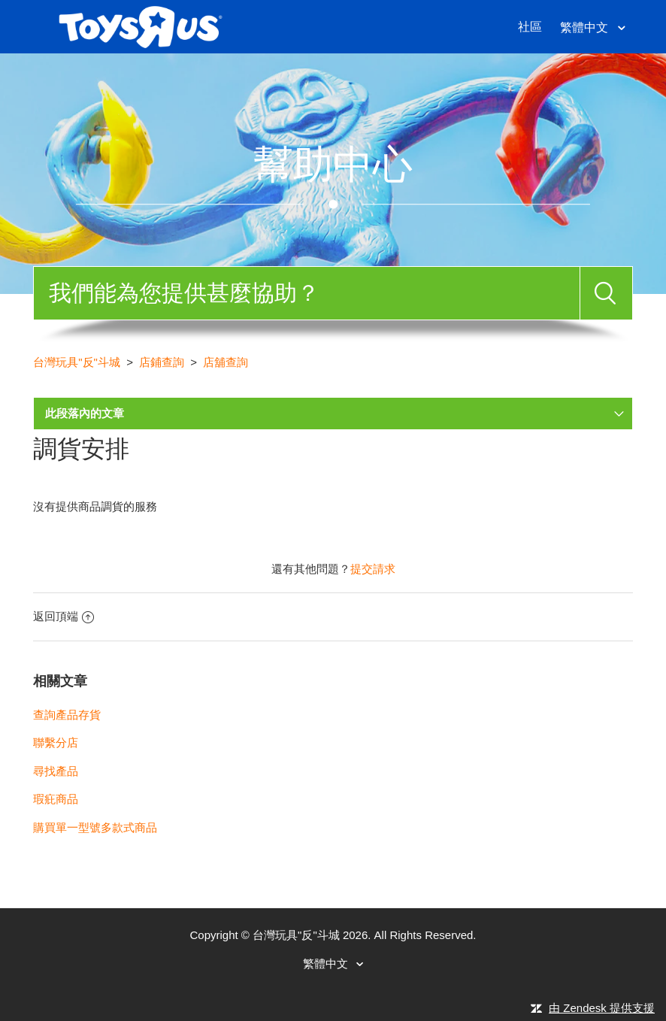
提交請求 (372, 568)
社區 (530, 26)
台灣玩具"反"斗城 (76, 362)
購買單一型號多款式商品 (95, 827)
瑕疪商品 (55, 798)
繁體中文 (585, 27)
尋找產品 (55, 771)
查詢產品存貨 (67, 714)
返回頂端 (63, 616)
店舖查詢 (225, 362)
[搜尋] (306, 293)
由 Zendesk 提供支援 (602, 1007)
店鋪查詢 (161, 362)
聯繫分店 (55, 742)
